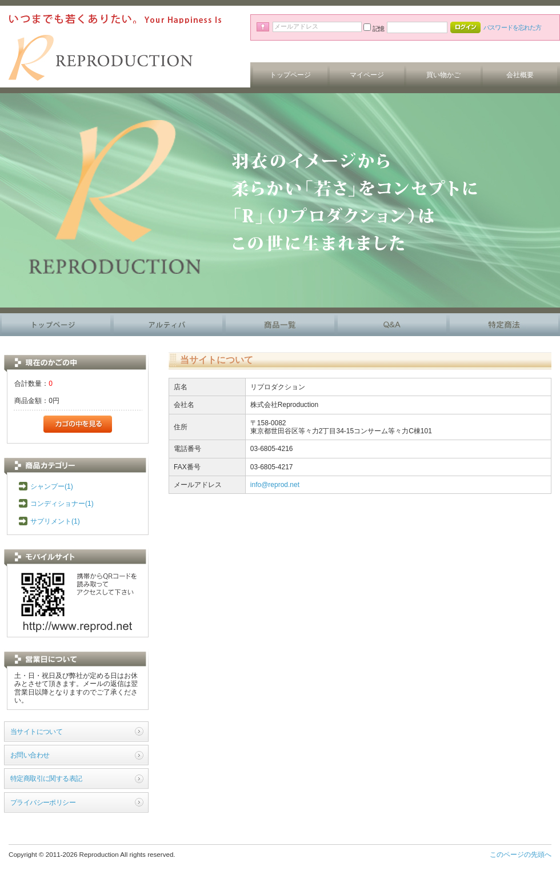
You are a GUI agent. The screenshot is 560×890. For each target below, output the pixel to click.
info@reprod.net (274, 485)
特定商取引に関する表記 (46, 779)
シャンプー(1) (51, 486)
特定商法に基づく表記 (504, 324)
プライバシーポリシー (42, 803)
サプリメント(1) (55, 521)
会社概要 (520, 75)
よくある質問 (392, 324)
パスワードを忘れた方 (512, 27)
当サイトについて (36, 732)
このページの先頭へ (520, 855)
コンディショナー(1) (62, 504)
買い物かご (443, 75)
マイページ (367, 75)
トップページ (290, 75)
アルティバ (168, 324)
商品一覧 (280, 324)
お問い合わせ (29, 755)
